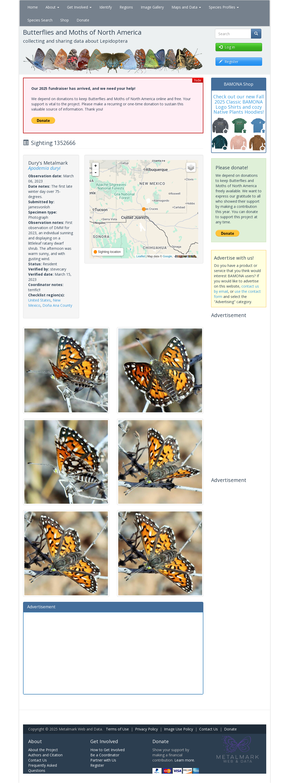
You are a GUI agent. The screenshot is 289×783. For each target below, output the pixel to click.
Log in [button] (227, 47)
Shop (64, 20)
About (52, 7)
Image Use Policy (178, 729)
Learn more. (184, 760)
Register (97, 765)
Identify (105, 7)
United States (39, 300)
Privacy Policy (146, 729)
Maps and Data (186, 7)
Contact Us (208, 729)
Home (32, 7)
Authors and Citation (45, 754)
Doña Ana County (57, 305)
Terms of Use (117, 729)
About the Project (43, 749)
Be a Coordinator (104, 754)
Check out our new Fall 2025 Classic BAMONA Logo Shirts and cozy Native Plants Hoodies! (238, 104)
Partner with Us (103, 760)
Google (167, 256)
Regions (126, 7)
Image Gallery (152, 7)
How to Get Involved (107, 749)
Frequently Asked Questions (42, 768)
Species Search (40, 20)
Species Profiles (224, 7)
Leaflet (140, 256)
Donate (83, 20)
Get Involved (79, 7)
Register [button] (228, 61)
